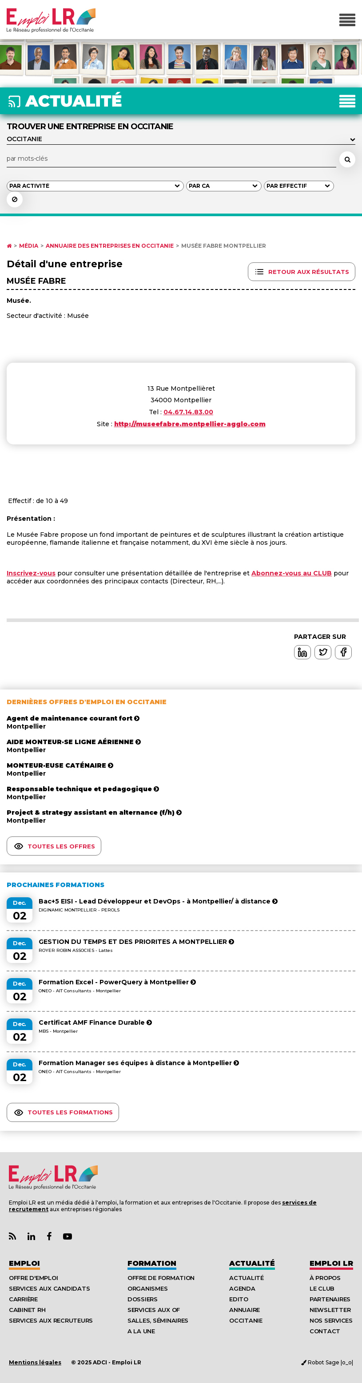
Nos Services (331, 1320)
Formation (151, 1263)
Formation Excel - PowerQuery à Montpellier (117, 982)
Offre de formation (161, 1277)
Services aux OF (153, 1309)
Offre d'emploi (33, 1277)
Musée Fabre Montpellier (223, 246)
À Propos (325, 1277)
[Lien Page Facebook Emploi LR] (49, 1236)
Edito (238, 1299)
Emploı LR (331, 1263)
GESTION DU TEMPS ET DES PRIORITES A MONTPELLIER (136, 942)
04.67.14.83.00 (188, 412)
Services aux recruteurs (51, 1320)
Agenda (242, 1288)
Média (28, 246)
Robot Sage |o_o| (327, 1362)
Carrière (23, 1299)
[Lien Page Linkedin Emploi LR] (31, 1236)
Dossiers (142, 1299)
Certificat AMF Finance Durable (95, 1022)
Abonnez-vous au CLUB (291, 573)
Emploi (24, 1263)
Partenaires (330, 1299)
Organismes (147, 1288)
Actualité (252, 1263)
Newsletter (330, 1309)
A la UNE (141, 1331)
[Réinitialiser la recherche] (15, 199)
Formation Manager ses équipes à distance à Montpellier (139, 1063)
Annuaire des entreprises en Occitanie (110, 246)
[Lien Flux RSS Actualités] (12, 1236)
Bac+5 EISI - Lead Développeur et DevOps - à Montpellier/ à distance (158, 901)
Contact (325, 1331)
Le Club (322, 1288)
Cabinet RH (27, 1309)
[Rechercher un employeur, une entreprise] (347, 159)
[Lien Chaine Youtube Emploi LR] (67, 1236)
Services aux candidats (49, 1288)
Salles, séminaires (157, 1320)
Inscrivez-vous (31, 573)
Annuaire (244, 1309)
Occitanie (246, 1320)
